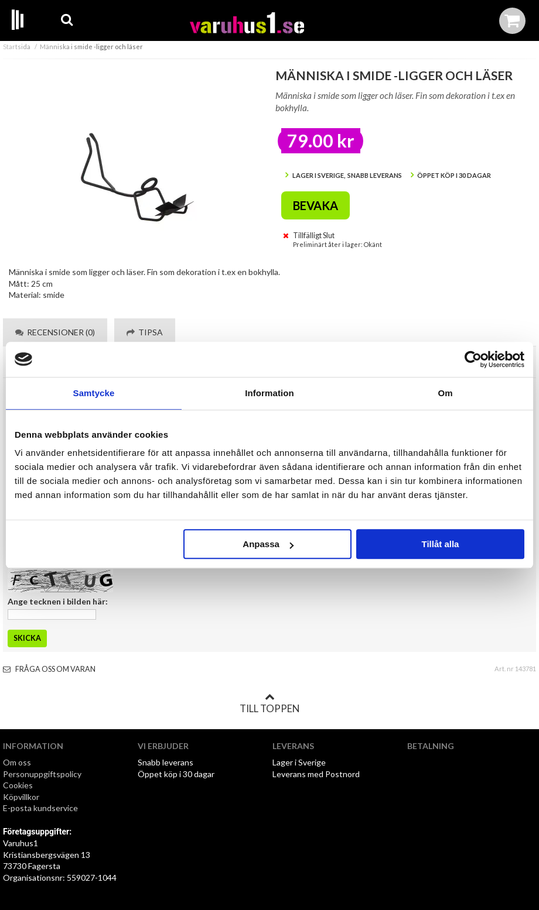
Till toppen (269, 703)
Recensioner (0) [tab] (55, 332)
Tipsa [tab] (145, 332)
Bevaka (315, 205)
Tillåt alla (440, 544)
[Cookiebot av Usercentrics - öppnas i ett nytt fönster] (473, 359)
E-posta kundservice (41, 808)
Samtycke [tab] (94, 393)
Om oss (17, 762)
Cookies (18, 785)
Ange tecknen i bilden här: (58, 601)
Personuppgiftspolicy (42, 774)
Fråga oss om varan (49, 669)
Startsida (16, 46)
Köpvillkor (21, 797)
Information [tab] (269, 393)
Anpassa (268, 544)
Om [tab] (445, 393)
